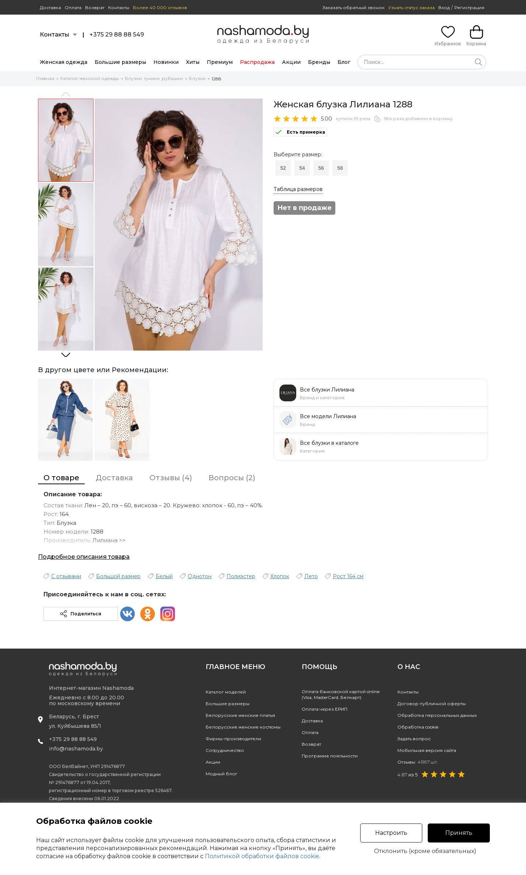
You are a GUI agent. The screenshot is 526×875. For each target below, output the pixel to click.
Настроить (391, 832)
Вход (444, 7)
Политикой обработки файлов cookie (262, 856)
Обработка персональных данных (437, 715)
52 (283, 168)
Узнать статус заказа (411, 7)
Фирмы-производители (233, 738)
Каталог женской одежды (89, 78)
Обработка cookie (417, 727)
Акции (291, 62)
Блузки (197, 78)
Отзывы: (417, 762)
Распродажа (257, 62)
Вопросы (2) (232, 477)
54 (302, 168)
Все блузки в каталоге (329, 443)
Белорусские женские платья (240, 715)
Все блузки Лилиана (327, 389)
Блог (344, 62)
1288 (216, 78)
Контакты (118, 7)
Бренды (319, 62)
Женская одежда (63, 62)
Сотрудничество (225, 750)
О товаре (61, 477)
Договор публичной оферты (431, 703)
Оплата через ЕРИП (324, 709)
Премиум (220, 62)
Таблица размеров (298, 189)
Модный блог (221, 773)
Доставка (50, 7)
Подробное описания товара (84, 556)
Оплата (73, 7)
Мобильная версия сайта (426, 750)
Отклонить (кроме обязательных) (425, 851)
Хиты (192, 62)
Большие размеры (120, 62)
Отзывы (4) (170, 477)
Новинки (166, 62)
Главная (45, 78)
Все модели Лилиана (328, 416)
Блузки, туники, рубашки (154, 78)
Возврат (94, 7)
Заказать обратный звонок (354, 7)
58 (340, 168)
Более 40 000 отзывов (160, 7)
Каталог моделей (226, 692)
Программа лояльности (330, 756)
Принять (458, 832)
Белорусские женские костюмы (243, 727)
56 (321, 168)
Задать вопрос (414, 738)
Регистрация (469, 7)
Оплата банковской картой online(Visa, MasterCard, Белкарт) (341, 694)
